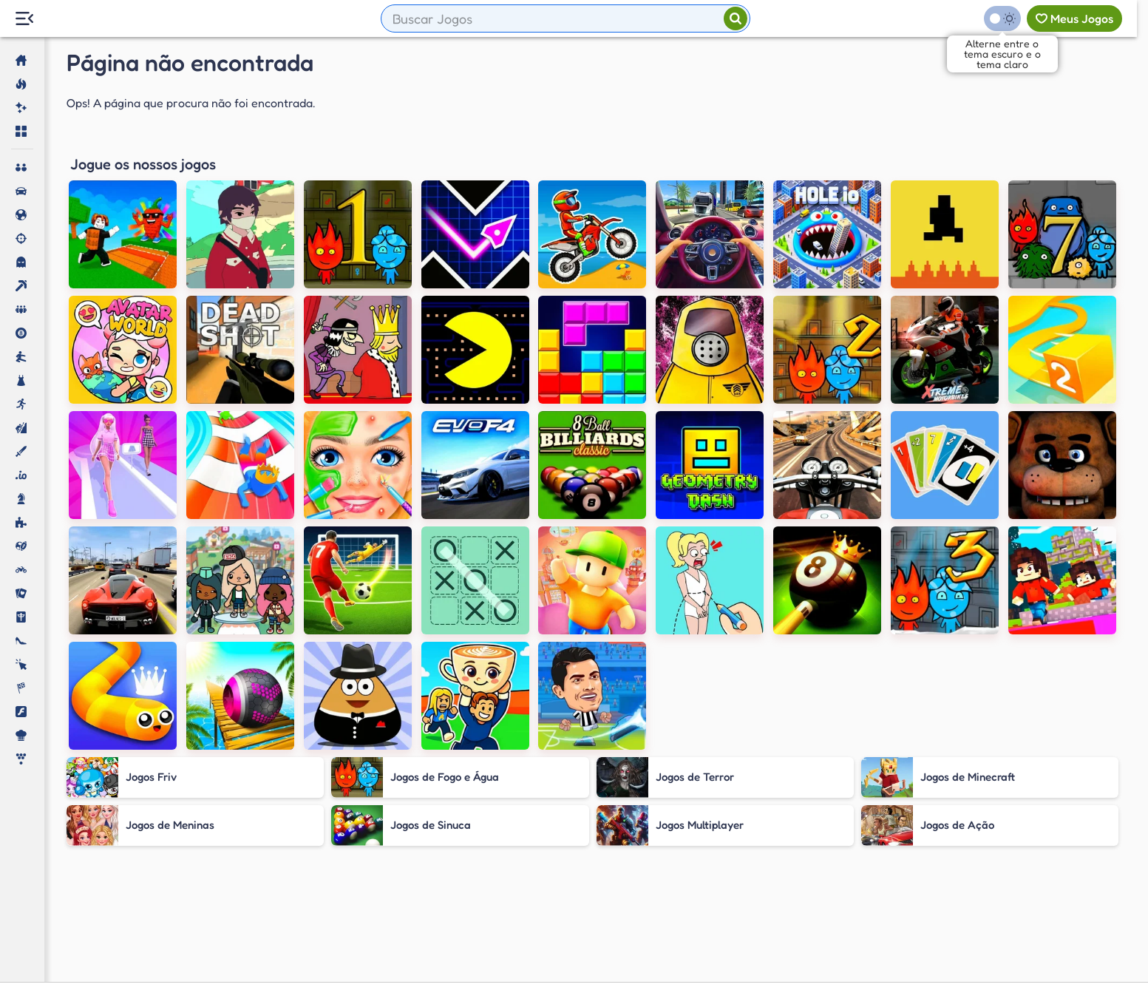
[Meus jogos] (1074, 18)
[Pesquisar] (735, 18)
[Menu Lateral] (24, 18)
